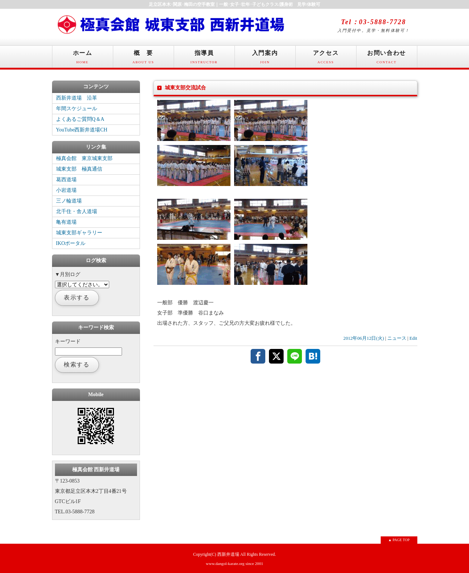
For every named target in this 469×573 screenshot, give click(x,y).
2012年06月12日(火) (363, 338)
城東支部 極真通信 (79, 169)
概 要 (143, 59)
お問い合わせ (387, 59)
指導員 (204, 59)
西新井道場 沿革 (76, 98)
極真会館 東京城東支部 (84, 158)
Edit (413, 338)
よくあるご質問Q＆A (80, 119)
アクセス (326, 59)
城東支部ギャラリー (79, 232)
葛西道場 (66, 179)
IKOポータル (71, 243)
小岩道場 (66, 190)
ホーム (82, 59)
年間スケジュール (76, 108)
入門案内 (265, 59)
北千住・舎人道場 (76, 211)
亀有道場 (66, 222)
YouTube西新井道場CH (81, 130)
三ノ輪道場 (69, 201)
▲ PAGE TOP (399, 540)
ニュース (396, 338)
